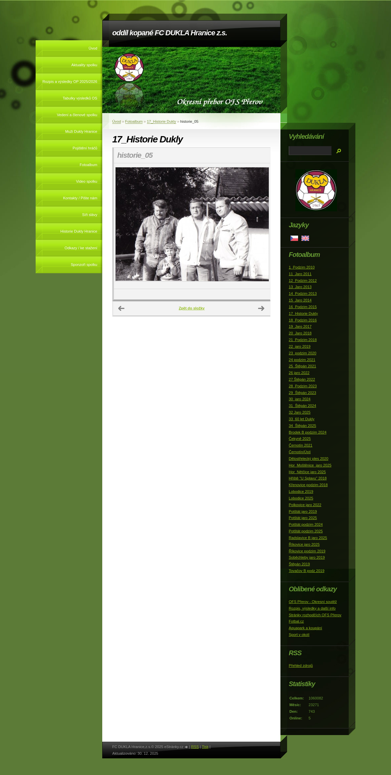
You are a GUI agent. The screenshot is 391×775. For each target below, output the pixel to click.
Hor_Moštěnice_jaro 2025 (310, 465)
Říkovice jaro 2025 (304, 544)
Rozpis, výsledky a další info (312, 608)
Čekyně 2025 (300, 439)
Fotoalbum (88, 165)
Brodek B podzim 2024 (307, 432)
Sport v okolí (299, 635)
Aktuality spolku (84, 65)
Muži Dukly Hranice (81, 131)
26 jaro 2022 (299, 373)
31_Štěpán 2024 (302, 406)
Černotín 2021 (300, 445)
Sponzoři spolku (84, 265)
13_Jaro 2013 (300, 287)
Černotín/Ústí (300, 452)
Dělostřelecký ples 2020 (308, 459)
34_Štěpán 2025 (302, 426)
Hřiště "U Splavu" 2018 (308, 478)
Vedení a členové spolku (77, 115)
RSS (195, 747)
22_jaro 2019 (299, 346)
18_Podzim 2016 (303, 320)
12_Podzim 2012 (303, 281)
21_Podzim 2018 (303, 340)
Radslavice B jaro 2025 (308, 538)
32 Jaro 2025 (299, 412)
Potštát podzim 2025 (306, 531)
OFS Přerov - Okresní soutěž (313, 602)
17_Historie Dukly (161, 121)
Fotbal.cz (296, 621)
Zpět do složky (192, 308)
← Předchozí (122, 308)
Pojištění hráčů (85, 148)
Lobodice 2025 (301, 498)
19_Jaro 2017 (300, 326)
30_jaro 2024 (299, 399)
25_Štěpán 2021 (302, 366)
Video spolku (86, 181)
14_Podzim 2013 (303, 293)
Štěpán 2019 (299, 564)
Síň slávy (89, 215)
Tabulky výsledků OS (80, 98)
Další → (261, 308)
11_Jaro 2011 (300, 274)
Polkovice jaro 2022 (305, 505)
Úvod (93, 48)
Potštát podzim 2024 (306, 524)
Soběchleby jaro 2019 (307, 557)
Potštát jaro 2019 (303, 511)
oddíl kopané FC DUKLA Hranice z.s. (169, 33)
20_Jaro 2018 (300, 333)
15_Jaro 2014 (300, 300)
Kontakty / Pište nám (80, 198)
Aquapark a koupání (305, 628)
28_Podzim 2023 (303, 386)
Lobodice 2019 (301, 491)
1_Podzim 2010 (302, 267)
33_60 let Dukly (301, 419)
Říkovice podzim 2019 (307, 551)
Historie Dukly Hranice (78, 231)
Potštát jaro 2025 (303, 518)
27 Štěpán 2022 (302, 379)
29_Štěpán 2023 (302, 393)
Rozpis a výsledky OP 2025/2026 (69, 82)
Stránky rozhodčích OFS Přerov (315, 615)
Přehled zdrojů (301, 666)
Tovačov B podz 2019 (306, 571)
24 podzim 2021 (302, 360)
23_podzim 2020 (302, 353)
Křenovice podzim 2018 (308, 485)
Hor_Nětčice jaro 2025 (307, 472)
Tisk (205, 747)
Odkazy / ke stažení (81, 248)
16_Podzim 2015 (303, 307)
